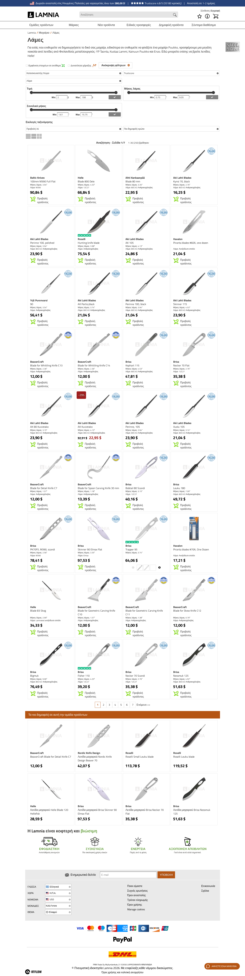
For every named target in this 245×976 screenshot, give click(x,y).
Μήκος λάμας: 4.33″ (86, 679)
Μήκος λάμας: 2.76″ (181, 184)
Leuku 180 (179, 488)
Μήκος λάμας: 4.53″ (86, 184)
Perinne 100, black (136, 304)
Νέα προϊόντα (106, 25)
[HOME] (43, 14)
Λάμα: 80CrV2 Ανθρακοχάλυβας (139, 187)
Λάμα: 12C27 (83, 187)
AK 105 (130, 243)
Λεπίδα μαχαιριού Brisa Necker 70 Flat (145, 812)
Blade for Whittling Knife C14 (94, 365)
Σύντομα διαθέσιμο (204, 25)
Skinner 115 (180, 304)
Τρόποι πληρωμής (137, 900)
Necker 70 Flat (181, 365)
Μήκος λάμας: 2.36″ (38, 368)
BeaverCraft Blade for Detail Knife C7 (50, 757)
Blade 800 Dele (86, 181)
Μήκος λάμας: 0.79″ (181, 617)
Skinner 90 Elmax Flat (90, 549)
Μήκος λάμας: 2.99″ (38, 617)
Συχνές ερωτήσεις (137, 891)
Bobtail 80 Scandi (135, 488)
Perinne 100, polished (42, 243)
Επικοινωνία (208, 886)
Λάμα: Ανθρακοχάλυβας (88, 248)
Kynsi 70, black (181, 181)
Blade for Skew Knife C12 (187, 611)
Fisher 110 (84, 676)
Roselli (81, 239)
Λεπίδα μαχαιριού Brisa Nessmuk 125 (191, 812)
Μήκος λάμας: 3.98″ (86, 246)
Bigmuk (34, 676)
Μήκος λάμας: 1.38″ (134, 617)
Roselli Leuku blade (184, 757)
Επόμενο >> (143, 705)
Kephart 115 (132, 365)
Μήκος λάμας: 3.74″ (86, 307)
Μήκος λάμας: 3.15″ (38, 430)
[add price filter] (115, 97)
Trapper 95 (131, 549)
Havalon (177, 239)
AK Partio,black (86, 304)
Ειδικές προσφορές (139, 25)
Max (78, 97)
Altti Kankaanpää (135, 178)
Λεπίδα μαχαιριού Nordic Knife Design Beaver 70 (95, 758)
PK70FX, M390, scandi (42, 549)
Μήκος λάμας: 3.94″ (38, 184)
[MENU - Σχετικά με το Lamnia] (207, 16)
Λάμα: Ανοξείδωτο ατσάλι (184, 248)
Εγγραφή (215, 10)
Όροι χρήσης (134, 905)
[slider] (31, 92)
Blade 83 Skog (38, 611)
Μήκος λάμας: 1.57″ (38, 491)
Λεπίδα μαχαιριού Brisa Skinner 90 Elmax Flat (97, 812)
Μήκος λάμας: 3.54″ (38, 307)
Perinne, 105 (133, 427)
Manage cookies (136, 909)
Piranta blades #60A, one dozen (190, 243)
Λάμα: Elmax (83, 555)
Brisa (128, 362)
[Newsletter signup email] (128, 874)
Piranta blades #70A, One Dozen (191, 549)
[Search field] (128, 15)
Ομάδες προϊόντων (41, 25)
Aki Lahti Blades (182, 178)
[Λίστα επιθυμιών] (199, 16)
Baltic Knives (37, 178)
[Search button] (175, 15)
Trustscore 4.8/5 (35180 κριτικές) (156, 3)
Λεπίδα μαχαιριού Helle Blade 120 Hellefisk (49, 812)
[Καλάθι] (215, 16)
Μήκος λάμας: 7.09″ (181, 491)
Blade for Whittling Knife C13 (46, 365)
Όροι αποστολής (136, 895)
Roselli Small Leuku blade (140, 757)
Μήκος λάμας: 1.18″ (86, 491)
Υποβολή (166, 875)
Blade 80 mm (133, 181)
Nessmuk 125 (180, 676)
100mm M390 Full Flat (43, 181)
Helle (80, 178)
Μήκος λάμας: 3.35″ (134, 184)
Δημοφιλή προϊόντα (171, 25)
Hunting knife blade (89, 243)
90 (31, 304)
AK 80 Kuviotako (39, 427)
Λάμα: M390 (35, 187)
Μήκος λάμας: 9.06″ (38, 679)
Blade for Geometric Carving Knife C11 (144, 612)
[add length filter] (115, 114)
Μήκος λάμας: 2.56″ (38, 552)
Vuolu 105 (179, 427)
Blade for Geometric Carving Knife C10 (96, 612)
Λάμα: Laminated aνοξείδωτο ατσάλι (45, 620)
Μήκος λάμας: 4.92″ (181, 679)
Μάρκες (74, 25)
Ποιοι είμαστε (134, 886)
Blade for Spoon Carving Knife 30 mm (98, 488)
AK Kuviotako (85, 427)
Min (54, 97)
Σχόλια (205, 891)
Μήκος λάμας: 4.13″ (134, 246)
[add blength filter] (212, 97)
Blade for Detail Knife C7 (43, 488)
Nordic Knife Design (89, 753)
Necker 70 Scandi (135, 676)
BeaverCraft (37, 362)
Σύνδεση (205, 10)
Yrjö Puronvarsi (39, 300)
